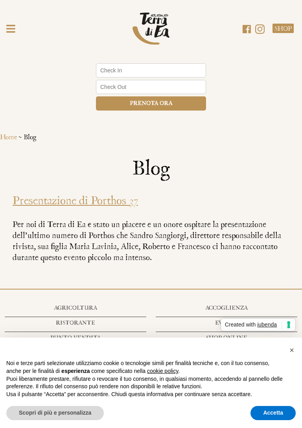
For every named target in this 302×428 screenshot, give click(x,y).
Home (8, 137)
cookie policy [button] (162, 371)
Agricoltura (75, 308)
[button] (10, 30)
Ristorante (75, 323)
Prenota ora (151, 103)
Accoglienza (226, 308)
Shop (283, 29)
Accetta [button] (273, 413)
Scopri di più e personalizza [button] (55, 413)
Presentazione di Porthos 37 (75, 201)
